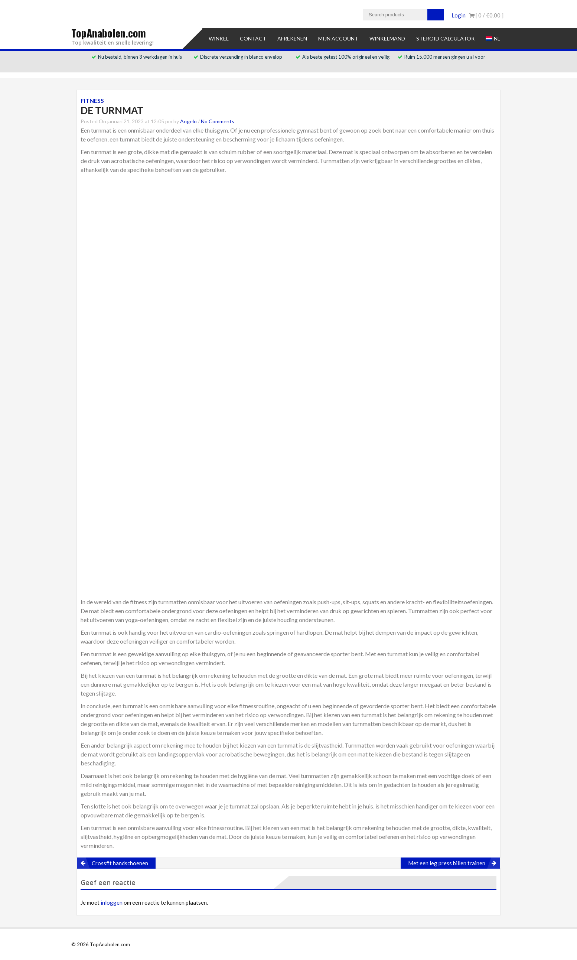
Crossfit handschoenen (120, 863)
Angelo (188, 121)
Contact (253, 38)
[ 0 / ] (486, 15)
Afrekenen (292, 38)
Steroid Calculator (445, 38)
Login (459, 15)
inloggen (112, 902)
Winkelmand (387, 38)
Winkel (219, 38)
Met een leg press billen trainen (446, 863)
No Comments (217, 121)
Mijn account (338, 38)
